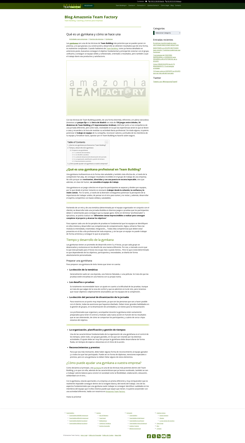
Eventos (131, 5)
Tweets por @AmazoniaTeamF (165, 81)
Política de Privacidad (95, 435)
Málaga (173, 1)
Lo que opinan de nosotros (167, 421)
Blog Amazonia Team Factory (91, 16)
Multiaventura (103, 421)
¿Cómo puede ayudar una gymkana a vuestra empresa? (89, 163)
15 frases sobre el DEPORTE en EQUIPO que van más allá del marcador (166, 72)
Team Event (102, 418)
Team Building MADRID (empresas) (78, 415)
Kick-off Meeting (103, 415)
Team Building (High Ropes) (136, 418)
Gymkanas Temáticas (105, 423)
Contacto (178, 5)
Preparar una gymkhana (80, 150)
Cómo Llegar (165, 5)
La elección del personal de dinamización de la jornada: (91, 157)
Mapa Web (118, 435)
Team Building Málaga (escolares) (78, 423)
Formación (140, 5)
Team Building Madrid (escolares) (78, 421)
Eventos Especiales (104, 426)
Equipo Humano (164, 415)
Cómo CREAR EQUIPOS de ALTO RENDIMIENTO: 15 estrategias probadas (164, 66)
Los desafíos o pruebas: (82, 155)
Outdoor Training (134, 426)
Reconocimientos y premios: (83, 161)
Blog (172, 5)
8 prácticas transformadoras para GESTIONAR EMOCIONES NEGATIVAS (166, 44)
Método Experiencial (135, 428)
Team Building (120, 5)
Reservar (88, 5)
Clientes (162, 418)
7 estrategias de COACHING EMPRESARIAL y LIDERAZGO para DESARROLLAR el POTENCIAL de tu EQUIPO (165, 58)
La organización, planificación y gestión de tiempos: (90, 159)
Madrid (156, 1)
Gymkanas (109, 39)
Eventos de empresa (96, 39)
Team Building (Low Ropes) (136, 421)
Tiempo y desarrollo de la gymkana (82, 148)
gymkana (98, 367)
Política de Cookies (108, 435)
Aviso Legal (84, 435)
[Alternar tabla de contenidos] (108, 142)
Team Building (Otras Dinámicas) (138, 423)
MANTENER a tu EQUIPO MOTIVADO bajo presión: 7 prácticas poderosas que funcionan (166, 50)
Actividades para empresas (78, 39)
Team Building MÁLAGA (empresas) (78, 418)
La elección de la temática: (83, 152)
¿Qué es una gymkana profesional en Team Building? (88, 145)
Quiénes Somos (153, 5)
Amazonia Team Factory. (116, 391)
